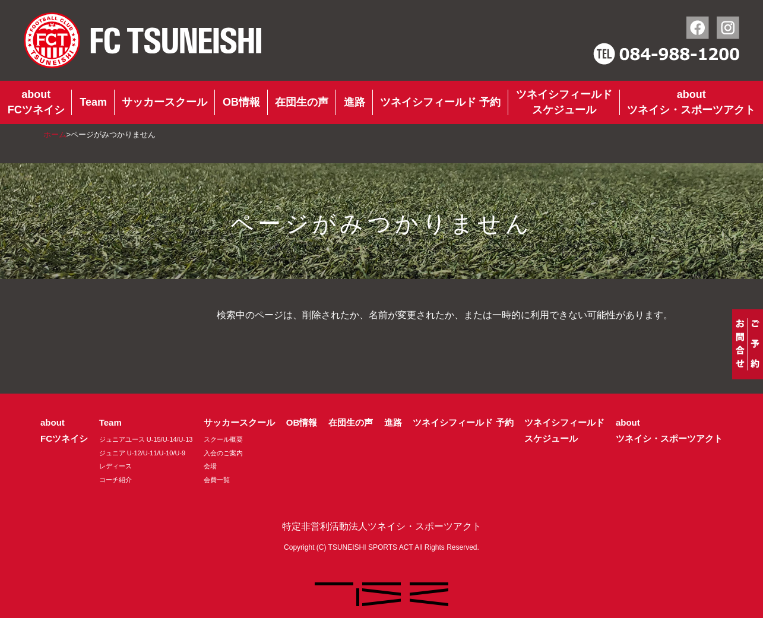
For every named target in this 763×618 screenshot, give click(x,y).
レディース (115, 466)
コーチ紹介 (115, 479)
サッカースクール (164, 102)
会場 (210, 466)
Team (93, 102)
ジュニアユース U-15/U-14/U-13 (146, 439)
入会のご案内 (223, 453)
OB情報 (241, 102)
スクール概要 (223, 439)
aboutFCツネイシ (36, 102)
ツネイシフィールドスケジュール (564, 102)
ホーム (55, 134)
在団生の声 (301, 102)
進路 (354, 102)
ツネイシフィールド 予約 (440, 102)
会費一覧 (217, 479)
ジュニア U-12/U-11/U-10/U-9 (142, 453)
